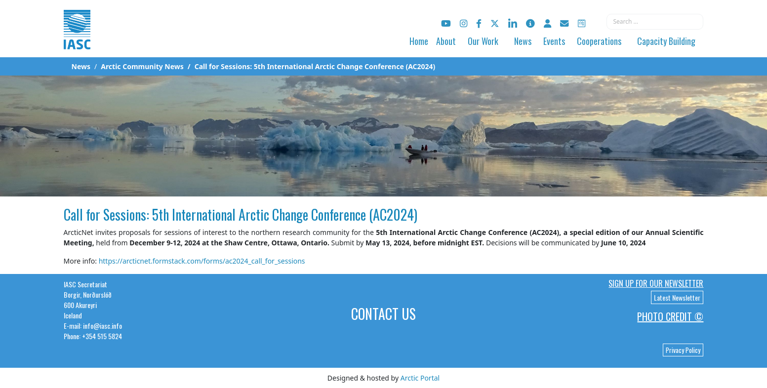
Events (554, 41)
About (446, 41)
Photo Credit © (670, 316)
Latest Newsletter (677, 297)
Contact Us (383, 314)
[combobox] (654, 22)
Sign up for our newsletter (655, 283)
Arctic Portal (420, 378)
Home (418, 41)
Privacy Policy (683, 350)
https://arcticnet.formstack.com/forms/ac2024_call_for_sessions (202, 261)
